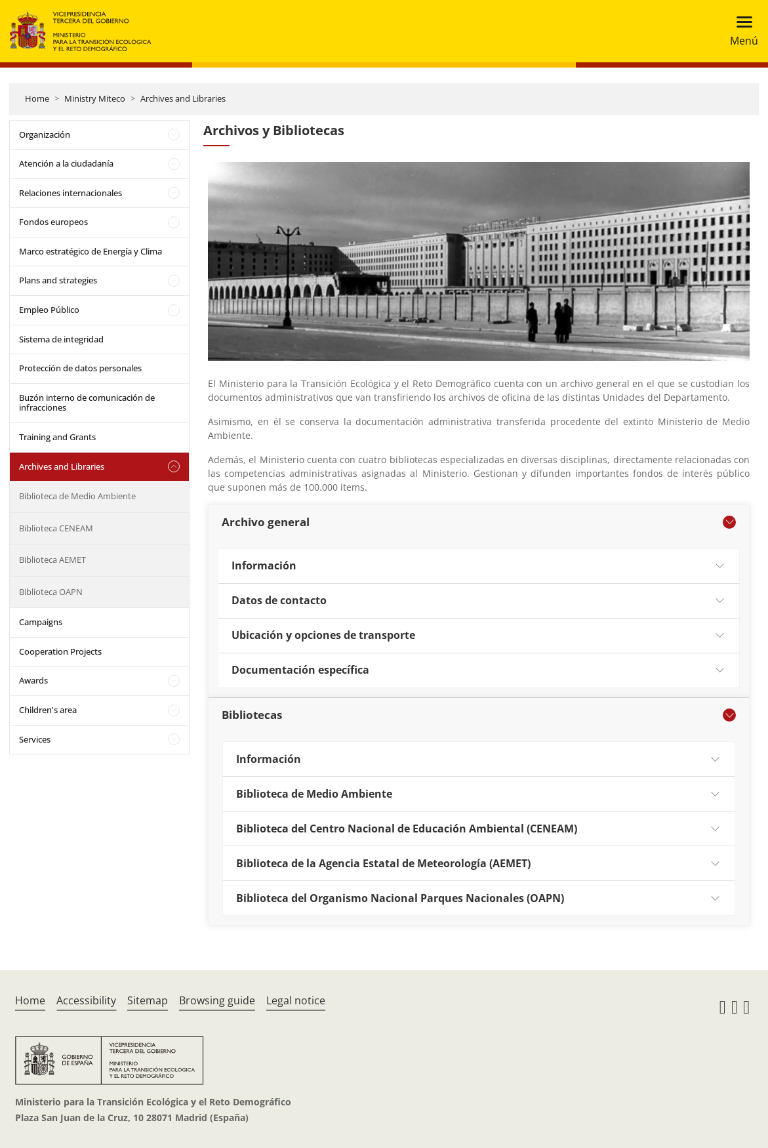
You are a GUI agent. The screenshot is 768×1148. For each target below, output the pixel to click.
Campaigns (40, 622)
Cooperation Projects (60, 651)
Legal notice (295, 1000)
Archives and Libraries (183, 98)
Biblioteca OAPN (51, 592)
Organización (44, 134)
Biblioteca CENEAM (56, 528)
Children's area (48, 710)
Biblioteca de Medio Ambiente (77, 496)
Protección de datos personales (80, 368)
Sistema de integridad (61, 339)
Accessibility (86, 1000)
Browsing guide (217, 1000)
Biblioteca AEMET (52, 559)
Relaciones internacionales (70, 193)
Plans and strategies (58, 280)
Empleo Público (49, 310)
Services (35, 739)
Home (37, 98)
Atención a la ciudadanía (66, 163)
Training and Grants (57, 437)
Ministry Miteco (94, 98)
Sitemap (147, 1000)
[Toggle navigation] (740, 31)
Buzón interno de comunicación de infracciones (87, 403)
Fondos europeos (53, 222)
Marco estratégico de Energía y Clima (90, 251)
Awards (33, 680)
